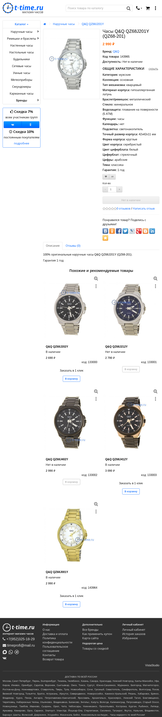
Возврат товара (53, 659)
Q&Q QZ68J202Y (57, 346)
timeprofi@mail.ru (19, 645)
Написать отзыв (144, 208)
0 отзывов (123, 208)
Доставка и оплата (55, 633)
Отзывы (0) (73, 245)
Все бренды (90, 629)
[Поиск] (95, 8)
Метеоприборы (21, 79)
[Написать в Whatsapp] (12, 652)
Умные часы (21, 72)
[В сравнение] (112, 176)
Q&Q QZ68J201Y (93, 24)
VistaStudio (152, 665)
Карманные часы (21, 93)
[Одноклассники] (31, 124)
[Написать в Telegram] (18, 652)
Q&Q (116, 51)
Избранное (130, 638)
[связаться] (139, 8)
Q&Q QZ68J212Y (116, 346)
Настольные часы (21, 52)
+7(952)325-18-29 (19, 639)
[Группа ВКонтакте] (13, 124)
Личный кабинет (133, 629)
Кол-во (107, 183)
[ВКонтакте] (5, 658)
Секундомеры (21, 86)
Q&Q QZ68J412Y (116, 459)
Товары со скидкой (95, 648)
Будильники (21, 59)
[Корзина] (148, 8)
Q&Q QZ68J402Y (57, 459)
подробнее (21, 143)
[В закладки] (106, 176)
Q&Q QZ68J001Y (57, 572)
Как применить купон (97, 633)
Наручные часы (25, 31)
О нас (46, 629)
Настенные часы (21, 45)
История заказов (133, 633)
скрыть (153, 68)
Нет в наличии (131, 200)
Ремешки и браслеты (23, 38)
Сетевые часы (21, 66)
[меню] (155, 8)
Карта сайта (90, 638)
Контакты (49, 655)
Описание (53, 245)
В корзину (71, 378)
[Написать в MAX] (6, 652)
